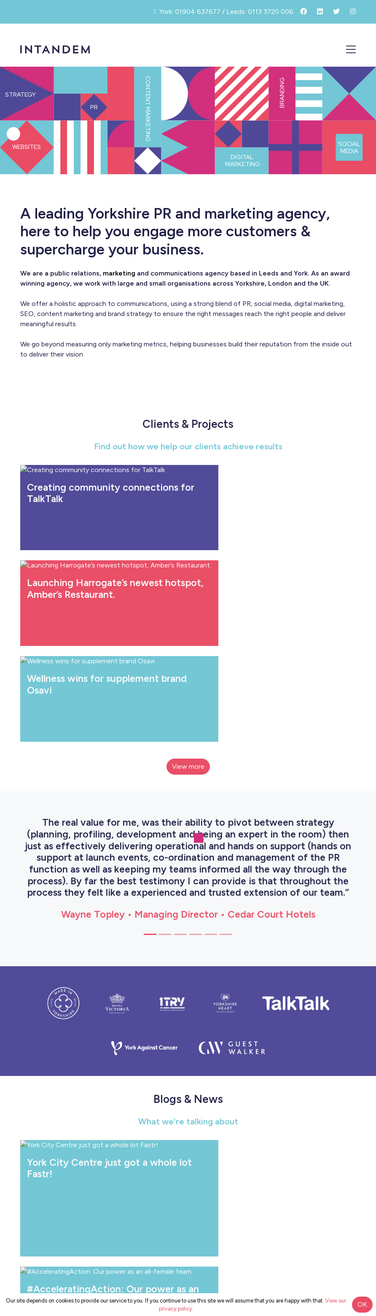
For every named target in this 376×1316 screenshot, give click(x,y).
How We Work (330, 1088)
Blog (345, 1152)
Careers (340, 1185)
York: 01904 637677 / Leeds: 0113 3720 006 (188, 1237)
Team (344, 1136)
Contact (339, 1201)
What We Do (333, 1104)
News (343, 1169)
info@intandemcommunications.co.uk (188, 1229)
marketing (119, 273)
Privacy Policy (188, 1255)
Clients (341, 1120)
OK (362, 1304)
